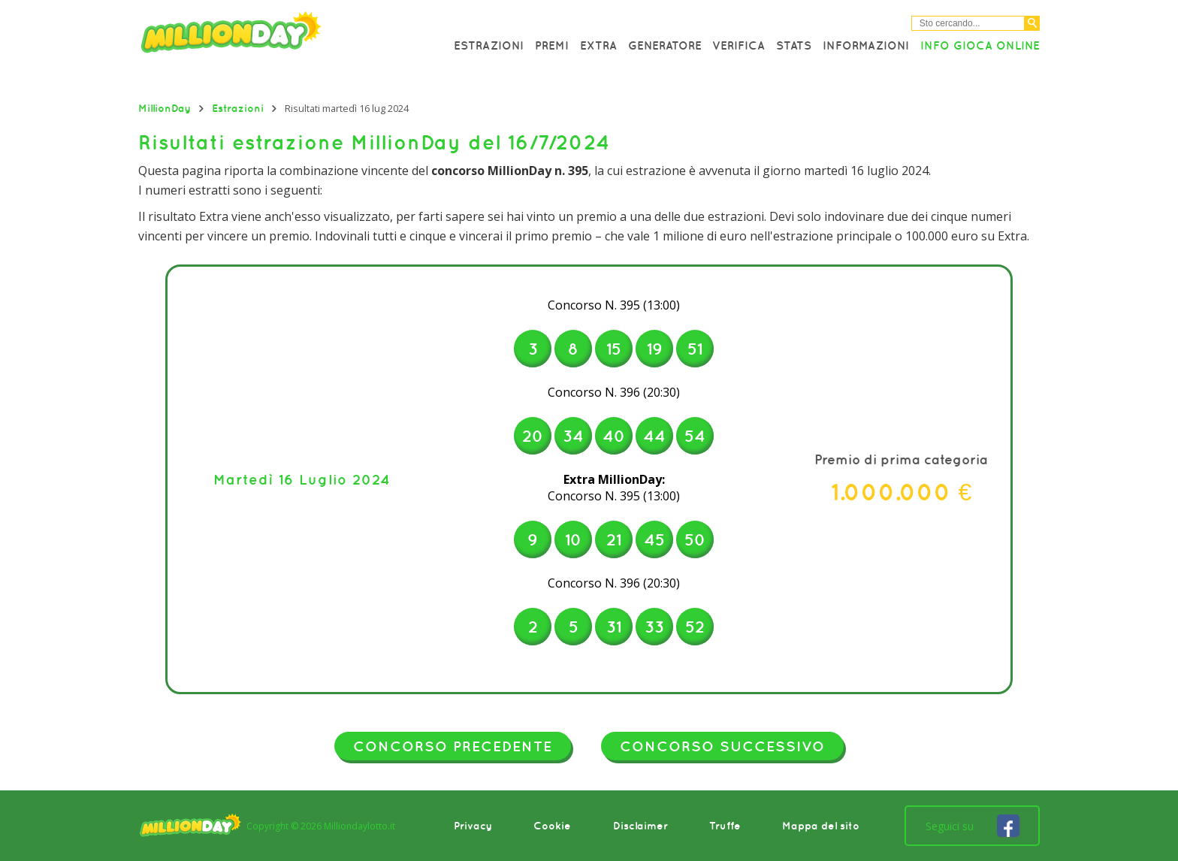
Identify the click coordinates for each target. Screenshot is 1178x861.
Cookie (552, 826)
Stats (793, 45)
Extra (598, 45)
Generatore (665, 45)
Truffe (725, 826)
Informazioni (866, 45)
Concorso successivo (722, 746)
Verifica (738, 45)
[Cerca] (1032, 23)
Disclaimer (640, 826)
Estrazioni (489, 45)
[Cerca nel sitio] (968, 23)
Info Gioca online (980, 45)
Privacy (473, 826)
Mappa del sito (820, 826)
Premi (552, 45)
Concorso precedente (452, 746)
